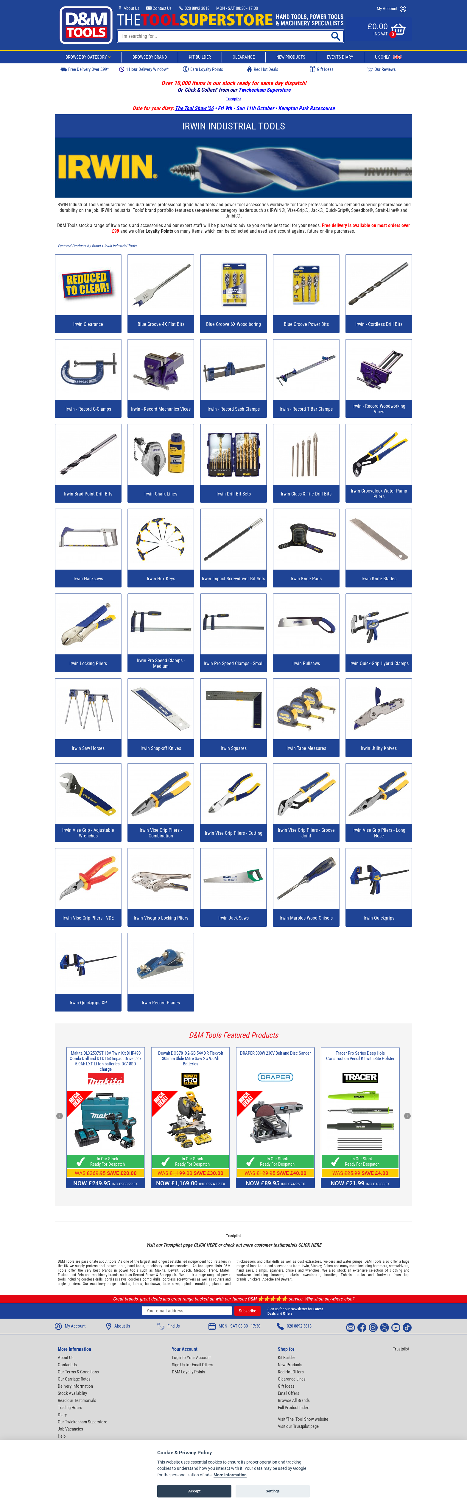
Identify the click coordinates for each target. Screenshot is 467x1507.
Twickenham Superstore (264, 90)
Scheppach (168, 1274)
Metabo (200, 1270)
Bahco (328, 1266)
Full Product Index (293, 1407)
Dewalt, (173, 1270)
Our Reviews (381, 69)
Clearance (244, 57)
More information (230, 1475)
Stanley (316, 1266)
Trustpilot (233, 99)
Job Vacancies (70, 1429)
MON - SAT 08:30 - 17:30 (237, 8)
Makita (160, 1270)
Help (62, 1436)
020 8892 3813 (193, 8)
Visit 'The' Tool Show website (303, 1419)
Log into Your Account (191, 1357)
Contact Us (159, 8)
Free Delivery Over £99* (84, 69)
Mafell (225, 1270)
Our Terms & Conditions (78, 1372)
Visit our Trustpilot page (298, 1426)
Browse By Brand (150, 57)
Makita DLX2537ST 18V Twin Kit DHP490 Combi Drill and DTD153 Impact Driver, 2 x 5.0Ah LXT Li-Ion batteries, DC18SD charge (105, 1061)
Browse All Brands (294, 1400)
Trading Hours (70, 1407)
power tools (116, 1266)
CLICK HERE (205, 1245)
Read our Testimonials (77, 1400)
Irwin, (306, 1266)
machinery (154, 1266)
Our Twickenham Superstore (82, 1422)
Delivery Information (75, 1386)
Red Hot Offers (291, 1372)
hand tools (135, 1266)
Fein (80, 1274)
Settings (273, 1491)
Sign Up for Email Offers (192, 1364)
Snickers (254, 1279)
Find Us (168, 1326)
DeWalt (286, 1279)
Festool (63, 1274)
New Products (290, 57)
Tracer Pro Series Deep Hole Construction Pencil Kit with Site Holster (360, 1055)
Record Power (144, 1274)
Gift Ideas (322, 69)
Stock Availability (72, 1393)
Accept (194, 1491)
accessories (179, 1266)
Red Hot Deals (262, 69)
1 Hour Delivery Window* (144, 69)
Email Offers (288, 1393)
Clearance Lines (292, 1379)
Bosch (186, 1270)
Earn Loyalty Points (203, 69)
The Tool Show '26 (194, 108)
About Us (128, 8)
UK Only (388, 57)
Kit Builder (200, 57)
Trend (212, 1270)
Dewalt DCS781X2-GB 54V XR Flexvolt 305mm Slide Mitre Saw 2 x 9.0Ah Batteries (190, 1058)
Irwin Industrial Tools (120, 246)
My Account (391, 9)
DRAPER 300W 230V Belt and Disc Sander (275, 1053)
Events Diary (340, 57)
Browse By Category (89, 57)
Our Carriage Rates (74, 1379)
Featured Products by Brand (79, 246)
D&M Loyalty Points (188, 1372)
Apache (268, 1279)
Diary (62, 1414)
